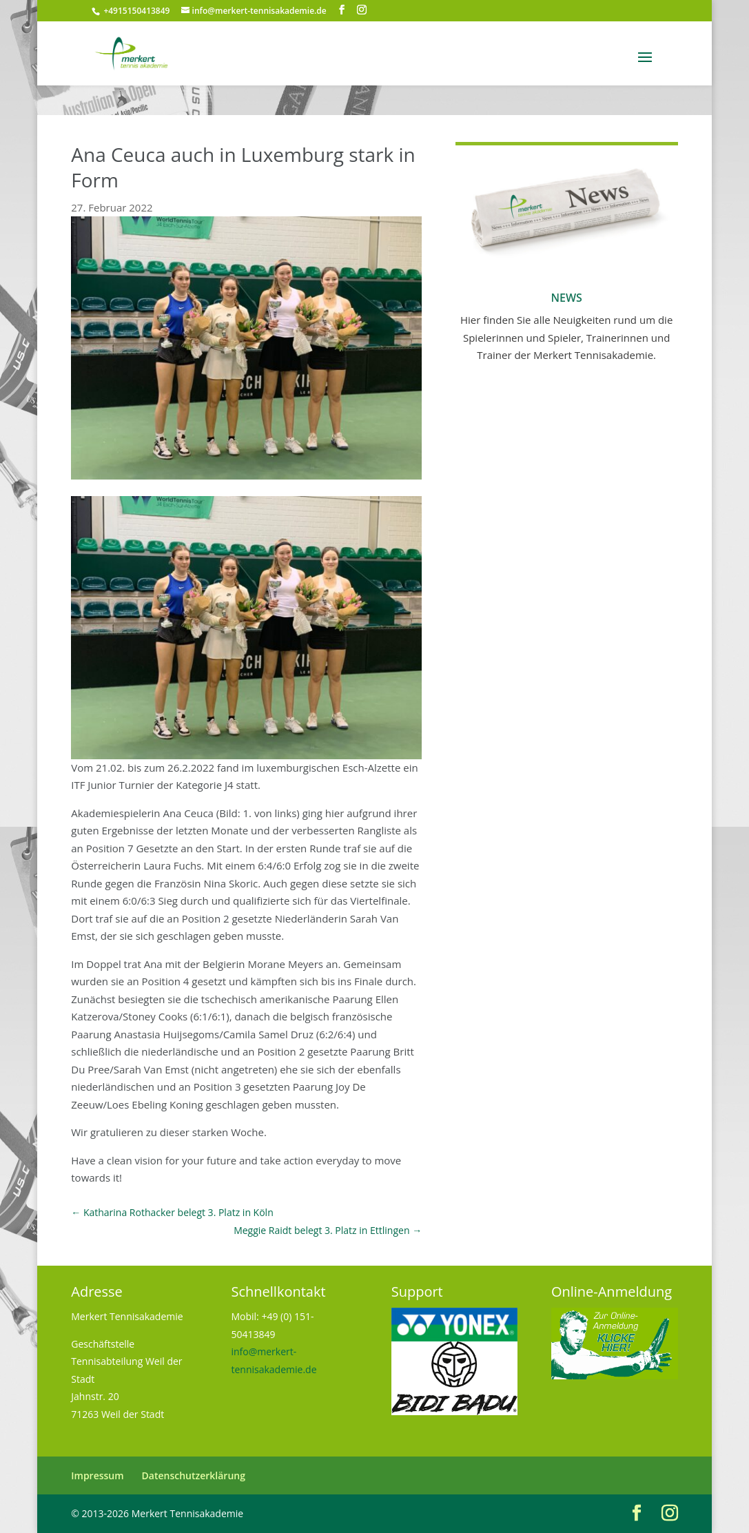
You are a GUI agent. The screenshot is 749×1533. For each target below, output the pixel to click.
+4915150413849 (135, 11)
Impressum (97, 1475)
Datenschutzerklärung (193, 1475)
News (566, 297)
